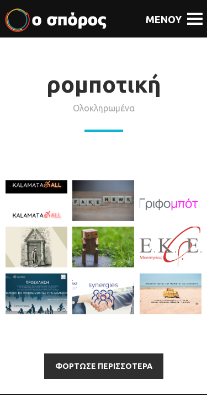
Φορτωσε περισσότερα (103, 366)
